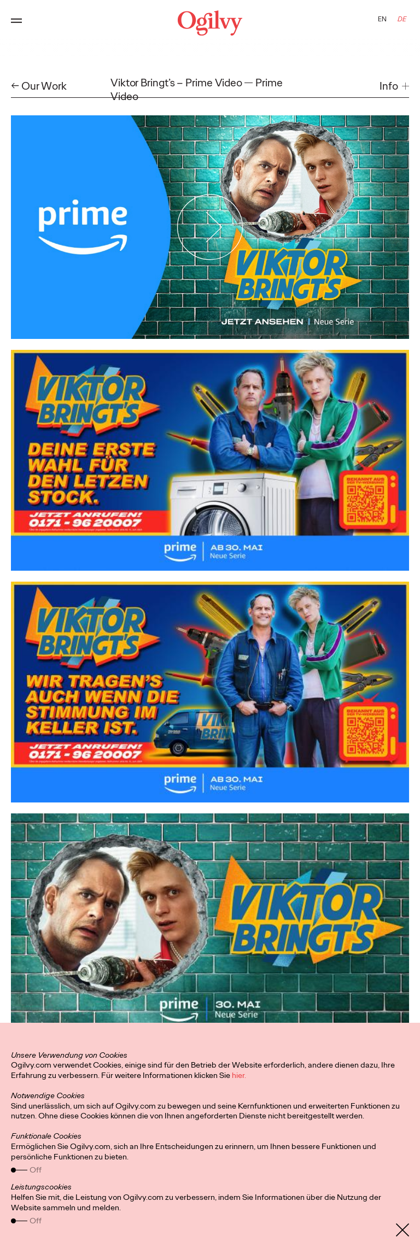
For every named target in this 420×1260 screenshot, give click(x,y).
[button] (394, 86)
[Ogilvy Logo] (210, 23)
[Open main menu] (16, 23)
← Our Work (39, 86)
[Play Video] (210, 227)
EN (382, 19)
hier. (239, 1075)
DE (402, 19)
